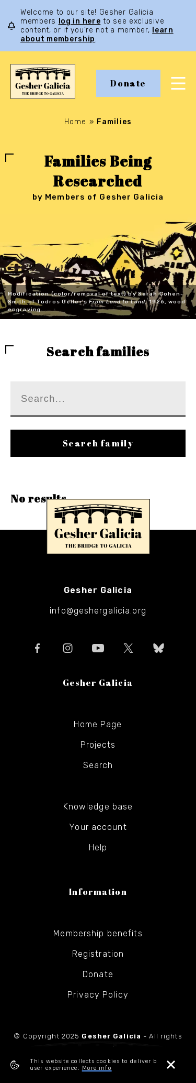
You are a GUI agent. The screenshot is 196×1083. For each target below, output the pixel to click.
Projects (98, 745)
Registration (98, 954)
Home (75, 121)
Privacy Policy (98, 995)
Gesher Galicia (98, 526)
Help (98, 847)
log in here (80, 21)
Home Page (98, 724)
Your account (97, 827)
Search (98, 765)
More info (97, 1068)
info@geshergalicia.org (98, 611)
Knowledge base (98, 807)
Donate (128, 83)
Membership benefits (97, 933)
